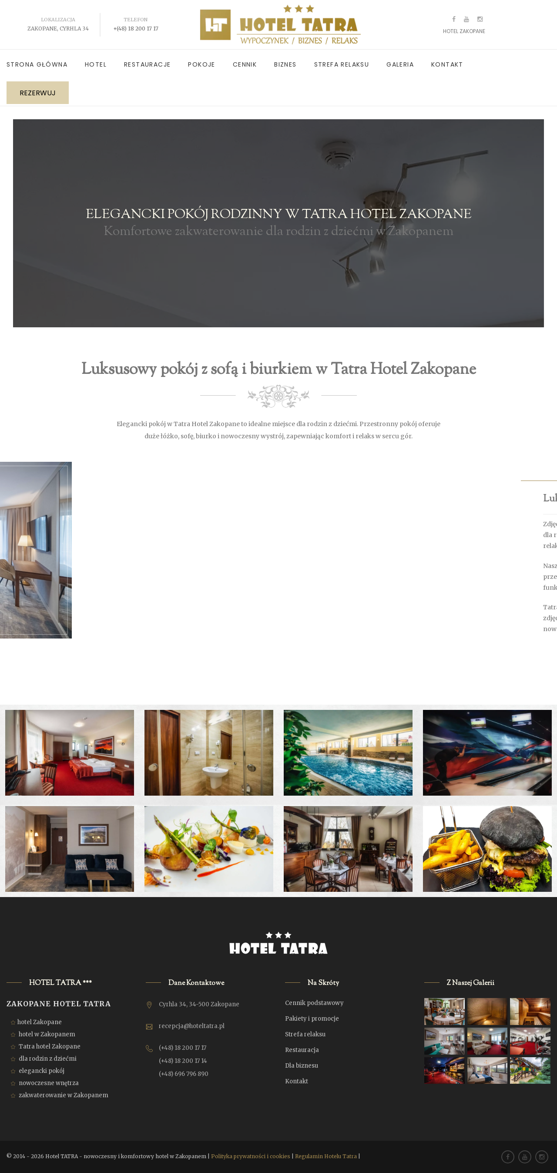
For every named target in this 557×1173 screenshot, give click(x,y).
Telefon (136, 20)
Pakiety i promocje (312, 1018)
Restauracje (147, 64)
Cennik (245, 64)
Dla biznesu (301, 1065)
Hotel (96, 64)
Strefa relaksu (341, 64)
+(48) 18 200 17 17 (135, 28)
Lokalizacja (58, 20)
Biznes (285, 64)
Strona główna (37, 64)
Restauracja (302, 1050)
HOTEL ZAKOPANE (464, 31)
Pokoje (201, 64)
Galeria (400, 64)
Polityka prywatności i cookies (250, 1156)
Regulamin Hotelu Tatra (326, 1156)
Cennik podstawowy (314, 1003)
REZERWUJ (38, 93)
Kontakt (447, 64)
